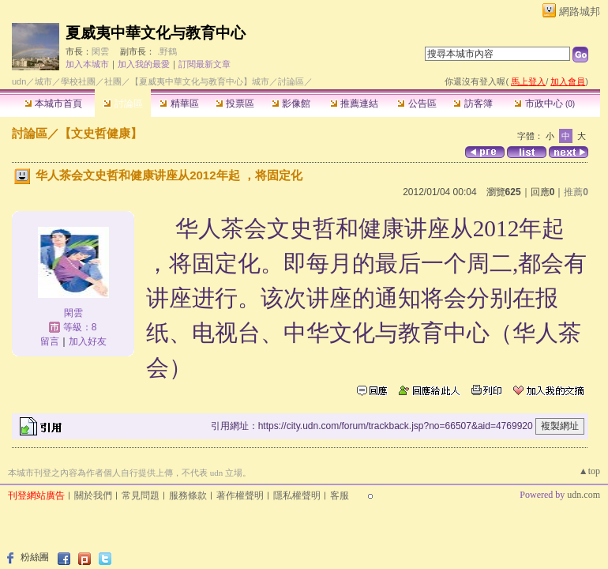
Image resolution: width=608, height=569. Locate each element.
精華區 (179, 103)
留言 (49, 341)
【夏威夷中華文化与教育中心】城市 (199, 81)
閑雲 (100, 51)
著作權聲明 (240, 495)
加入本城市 (87, 64)
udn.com (583, 494)
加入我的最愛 (144, 64)
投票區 (235, 103)
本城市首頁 (53, 103)
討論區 (122, 103)
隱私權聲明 (297, 495)
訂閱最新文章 (204, 64)
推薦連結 (354, 103)
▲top (589, 471)
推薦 (576, 192)
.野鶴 (167, 51)
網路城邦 (579, 11)
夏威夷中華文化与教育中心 (156, 32)
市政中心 (544, 103)
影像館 (291, 103)
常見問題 (141, 495)
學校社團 (78, 81)
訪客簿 (472, 103)
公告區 (416, 103)
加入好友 (88, 341)
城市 (43, 81)
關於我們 (93, 495)
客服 (339, 495)
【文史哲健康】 (100, 133)
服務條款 (188, 495)
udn (19, 81)
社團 (113, 81)
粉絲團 (35, 557)
